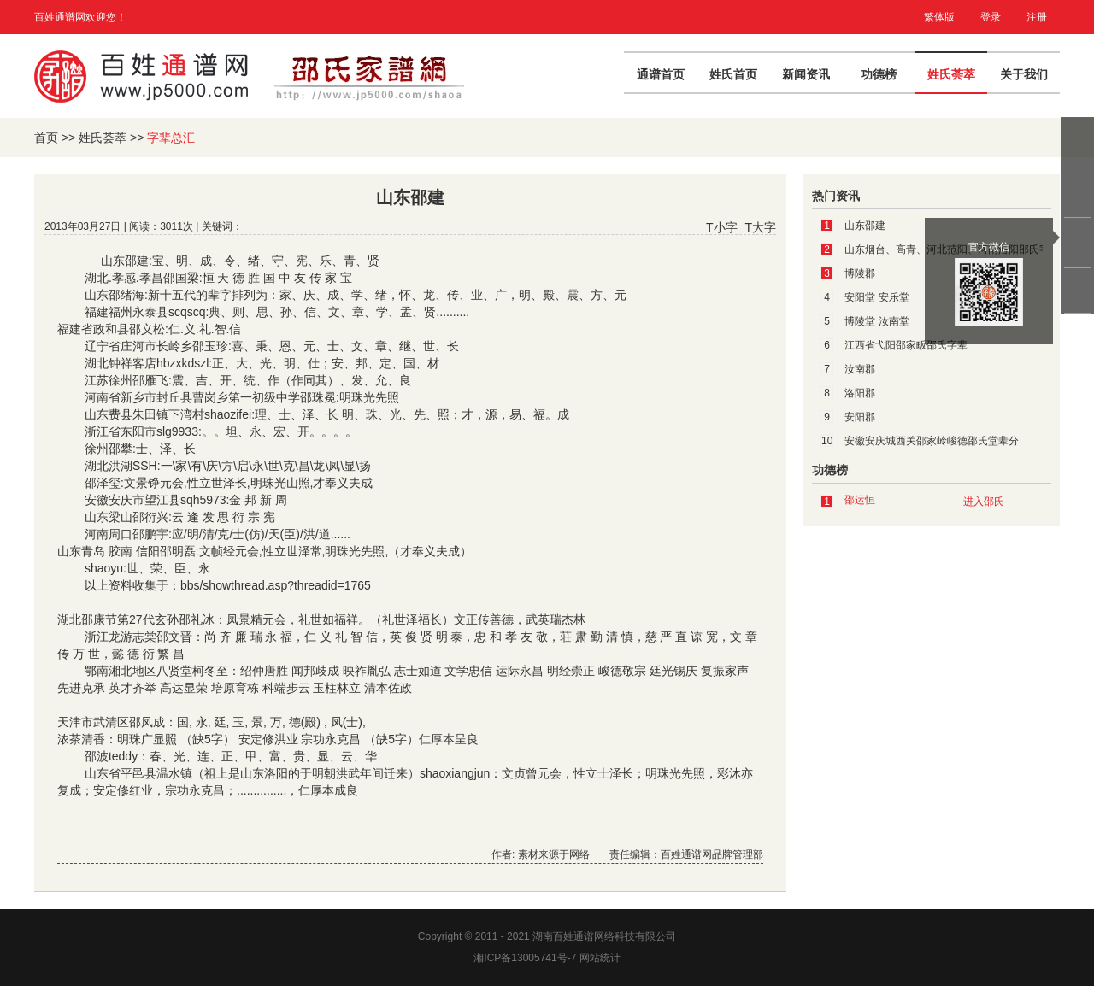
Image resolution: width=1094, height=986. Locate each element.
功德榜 (879, 74)
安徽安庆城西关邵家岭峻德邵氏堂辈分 (931, 441)
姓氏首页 (733, 74)
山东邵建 (864, 226)
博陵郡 (859, 273)
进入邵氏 (983, 502)
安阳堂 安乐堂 (876, 297)
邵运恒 (859, 500)
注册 (1036, 17)
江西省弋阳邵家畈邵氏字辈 (906, 345)
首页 (46, 137)
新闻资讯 (806, 74)
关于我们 (1024, 74)
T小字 (722, 227)
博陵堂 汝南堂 (876, 321)
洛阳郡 (859, 393)
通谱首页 (661, 74)
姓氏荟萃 (951, 74)
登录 (990, 17)
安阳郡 (859, 417)
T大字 (760, 227)
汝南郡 (859, 369)
